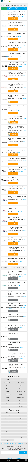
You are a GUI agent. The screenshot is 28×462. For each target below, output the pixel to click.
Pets (7, 385)
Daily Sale (20, 56)
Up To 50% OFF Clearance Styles (17, 282)
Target (20, 434)
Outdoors (21, 388)
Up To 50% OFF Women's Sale (16, 33)
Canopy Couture (21, 16)
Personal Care (7, 382)
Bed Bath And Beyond (20, 428)
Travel (20, 379)
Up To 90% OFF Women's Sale (16, 53)
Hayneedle (7, 431)
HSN (7, 424)
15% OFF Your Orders (14, 333)
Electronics (7, 400)
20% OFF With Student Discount (17, 238)
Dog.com (20, 415)
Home (2, 443)
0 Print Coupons (24, 8)
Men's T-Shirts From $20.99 (15, 217)
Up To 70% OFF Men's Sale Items (17, 149)
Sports (20, 385)
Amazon (7, 440)
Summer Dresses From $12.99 (16, 258)
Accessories (7, 406)
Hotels (7, 379)
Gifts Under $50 (12, 177)
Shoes (20, 400)
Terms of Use (10, 458)
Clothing (7, 403)
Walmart (7, 437)
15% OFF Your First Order (15, 116)
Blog (25, 455)
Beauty (20, 394)
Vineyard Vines (21, 200)
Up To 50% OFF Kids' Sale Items (17, 158)
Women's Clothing (20, 397)
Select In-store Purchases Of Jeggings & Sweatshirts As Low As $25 (16, 293)
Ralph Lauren (20, 36)
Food (7, 388)
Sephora (20, 431)
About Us (20, 455)
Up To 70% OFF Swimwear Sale (17, 62)
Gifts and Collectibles (20, 391)
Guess (19, 99)
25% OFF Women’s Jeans (15, 304)
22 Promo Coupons (10, 8)
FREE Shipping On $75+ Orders (17, 186)
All (3, 8)
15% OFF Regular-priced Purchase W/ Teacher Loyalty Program (16, 84)
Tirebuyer (7, 418)
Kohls (7, 434)
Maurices (21, 276)
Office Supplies (21, 382)
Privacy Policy (18, 458)
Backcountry (20, 421)
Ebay (21, 437)
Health (7, 397)
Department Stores (20, 406)
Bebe (19, 241)
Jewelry (7, 391)
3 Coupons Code (17, 8)
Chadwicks (20, 47)
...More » (24, 14)
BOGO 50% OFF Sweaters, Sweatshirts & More (15, 272)
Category (6, 443)
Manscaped (20, 412)
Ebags (20, 424)
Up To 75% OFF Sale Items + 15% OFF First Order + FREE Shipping (16, 127)
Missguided (20, 66)
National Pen (7, 421)
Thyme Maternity (21, 171)
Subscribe (23, 452)
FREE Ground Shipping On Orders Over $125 (15, 228)
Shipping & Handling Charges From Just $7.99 (16, 248)
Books (20, 403)
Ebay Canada (7, 415)
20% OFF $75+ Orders (14, 324)
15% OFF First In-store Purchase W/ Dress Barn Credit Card (17, 73)
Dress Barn (20, 89)
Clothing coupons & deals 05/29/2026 (16, 443)
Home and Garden (7, 394)
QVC (7, 412)
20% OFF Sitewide (13, 314)
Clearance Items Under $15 (15, 168)
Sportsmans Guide (7, 428)
